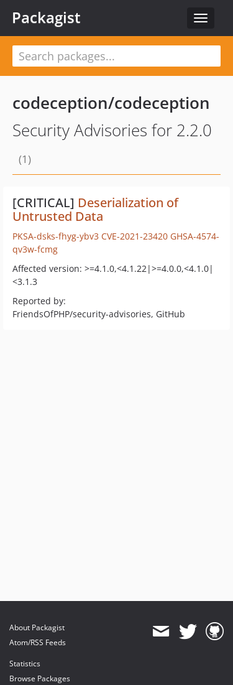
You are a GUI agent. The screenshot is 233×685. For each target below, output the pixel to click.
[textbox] (116, 56)
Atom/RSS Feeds (37, 642)
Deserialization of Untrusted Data (95, 209)
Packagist (46, 17)
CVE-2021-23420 (134, 236)
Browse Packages (39, 678)
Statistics (24, 663)
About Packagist (37, 627)
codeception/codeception (111, 102)
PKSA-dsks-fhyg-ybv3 (55, 236)
